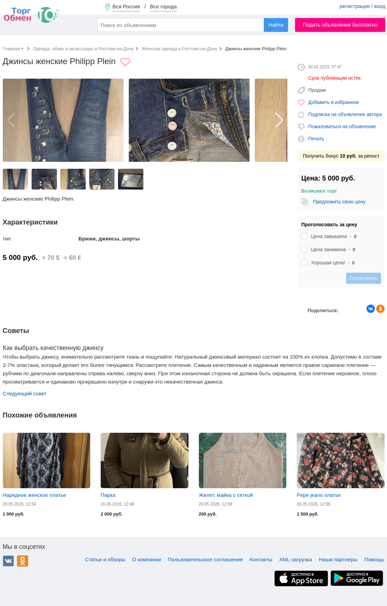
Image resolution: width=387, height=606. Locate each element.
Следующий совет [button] (25, 393)
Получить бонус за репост (341, 156)
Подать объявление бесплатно (340, 25)
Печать (316, 138)
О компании (146, 559)
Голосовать (363, 278)
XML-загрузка (295, 559)
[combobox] (192, 25)
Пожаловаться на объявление (342, 126)
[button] (279, 120)
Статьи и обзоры (105, 559)
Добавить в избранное (333, 102)
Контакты (261, 559)
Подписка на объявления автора (345, 114)
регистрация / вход (362, 6)
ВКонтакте (8, 561)
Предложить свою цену (339, 201)
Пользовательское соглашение (205, 559)
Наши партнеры (338, 559)
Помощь (374, 559)
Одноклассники (22, 561)
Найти (276, 25)
